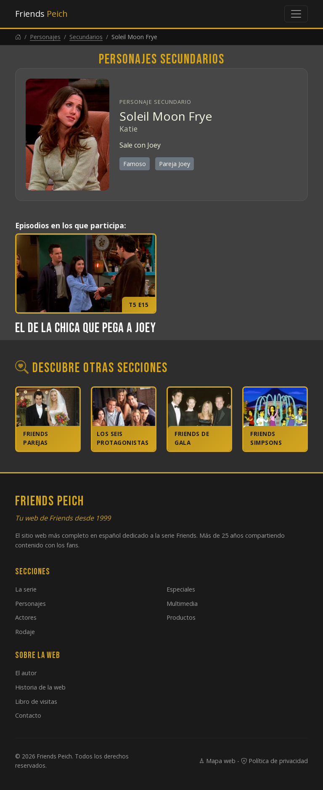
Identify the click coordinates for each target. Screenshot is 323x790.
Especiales (181, 589)
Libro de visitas (36, 701)
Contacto (28, 715)
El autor (26, 673)
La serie (26, 589)
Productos (181, 617)
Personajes (45, 37)
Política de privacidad (274, 761)
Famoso (134, 164)
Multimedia (182, 604)
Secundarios (86, 37)
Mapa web (217, 761)
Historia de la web (40, 687)
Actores (26, 617)
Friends (41, 13)
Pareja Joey (174, 164)
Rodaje (25, 632)
